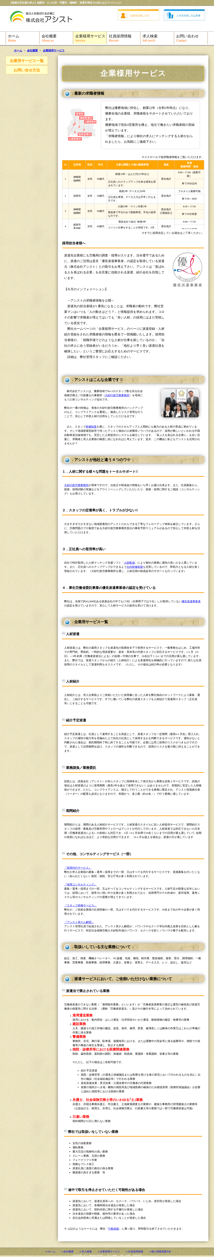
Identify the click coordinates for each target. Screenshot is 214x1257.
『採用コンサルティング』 (80, 884)
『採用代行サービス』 (77, 867)
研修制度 (91, 426)
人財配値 (129, 562)
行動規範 (113, 1228)
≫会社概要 (67, 1251)
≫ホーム (50, 1251)
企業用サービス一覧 (27, 61)
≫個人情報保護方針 (160, 1251)
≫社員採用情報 (134, 1251)
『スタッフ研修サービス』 (80, 905)
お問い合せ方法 (27, 70)
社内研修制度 (135, 566)
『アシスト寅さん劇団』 (79, 922)
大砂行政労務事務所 (117, 395)
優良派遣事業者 (191, 601)
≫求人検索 (85, 1251)
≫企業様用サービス (108, 1251)
